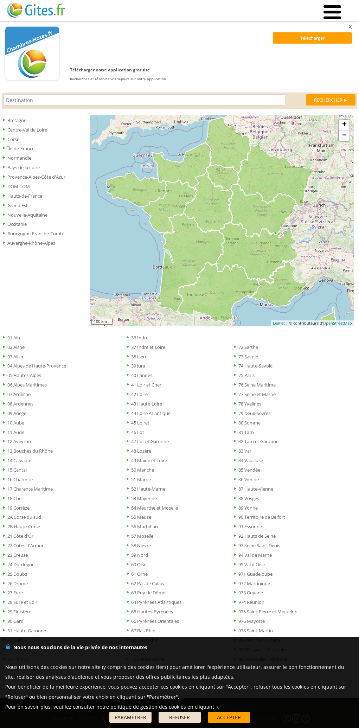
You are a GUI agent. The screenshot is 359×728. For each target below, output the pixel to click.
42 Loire (139, 394)
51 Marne (141, 479)
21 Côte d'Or (20, 536)
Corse (13, 139)
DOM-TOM (18, 186)
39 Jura (138, 366)
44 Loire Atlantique (151, 413)
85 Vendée (249, 470)
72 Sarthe (248, 347)
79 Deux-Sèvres (254, 413)
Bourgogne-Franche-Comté (35, 233)
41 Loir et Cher (146, 385)
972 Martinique (254, 583)
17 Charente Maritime (30, 489)
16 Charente (20, 479)
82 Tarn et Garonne (258, 441)
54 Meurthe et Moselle (154, 508)
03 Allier (15, 356)
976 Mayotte (251, 621)
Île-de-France (20, 148)
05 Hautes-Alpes (24, 375)
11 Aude (15, 432)
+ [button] (344, 125)
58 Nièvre (141, 545)
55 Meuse (141, 517)
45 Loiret (140, 423)
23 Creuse (17, 555)
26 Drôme (17, 583)
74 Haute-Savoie (255, 366)
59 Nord (139, 555)
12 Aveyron (19, 441)
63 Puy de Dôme (148, 592)
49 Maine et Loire (149, 460)
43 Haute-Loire (146, 404)
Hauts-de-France (24, 196)
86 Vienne (248, 479)
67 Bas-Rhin (143, 630)
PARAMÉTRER (130, 717)
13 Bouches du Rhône (30, 451)
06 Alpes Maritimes (27, 385)
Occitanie (17, 224)
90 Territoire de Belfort (261, 517)
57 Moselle (142, 536)
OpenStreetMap (337, 323)
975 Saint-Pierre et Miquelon (267, 611)
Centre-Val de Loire (27, 130)
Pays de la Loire (23, 167)
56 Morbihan (144, 526)
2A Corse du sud (24, 517)
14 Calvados (19, 460)
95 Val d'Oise (251, 564)
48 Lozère (141, 451)
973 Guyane (250, 592)
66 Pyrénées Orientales (155, 621)
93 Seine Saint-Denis (259, 545)
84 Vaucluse (250, 460)
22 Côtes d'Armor (25, 545)
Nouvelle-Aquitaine (27, 215)
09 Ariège (16, 413)
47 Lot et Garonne (150, 441)
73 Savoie (248, 356)
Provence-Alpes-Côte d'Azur (36, 177)
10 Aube (15, 423)
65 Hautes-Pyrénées (152, 611)
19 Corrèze (18, 508)
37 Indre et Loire (148, 347)
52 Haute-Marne (148, 489)
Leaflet (279, 323)
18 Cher (15, 498)
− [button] (344, 135)
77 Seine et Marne (257, 394)
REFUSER (179, 717)
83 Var (244, 451)
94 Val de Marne (255, 555)
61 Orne (139, 574)
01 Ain (13, 337)
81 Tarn (246, 432)
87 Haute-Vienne (255, 489)
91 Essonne (250, 526)
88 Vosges (248, 498)
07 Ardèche (19, 394)
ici (218, 706)
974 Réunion (251, 602)
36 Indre (139, 337)
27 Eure (15, 592)
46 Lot (137, 432)
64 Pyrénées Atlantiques (156, 602)
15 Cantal (17, 470)
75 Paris (246, 375)
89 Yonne (248, 508)
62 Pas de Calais (147, 583)
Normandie (19, 158)
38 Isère (139, 356)
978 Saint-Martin (255, 630)
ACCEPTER (229, 717)
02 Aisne (16, 347)
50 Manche (142, 470)
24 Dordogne (20, 564)
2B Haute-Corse (23, 526)
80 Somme (249, 423)
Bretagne (16, 120)
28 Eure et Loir (22, 602)
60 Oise (138, 564)
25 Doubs (17, 574)
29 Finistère (19, 611)
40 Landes (141, 375)
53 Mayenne (144, 498)
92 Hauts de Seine (257, 536)
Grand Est (17, 205)
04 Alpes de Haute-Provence (36, 366)
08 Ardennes (20, 404)
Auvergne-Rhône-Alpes (31, 243)
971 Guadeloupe (255, 574)
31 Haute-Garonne (26, 630)
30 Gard (15, 621)
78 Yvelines (249, 404)
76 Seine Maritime (257, 385)
